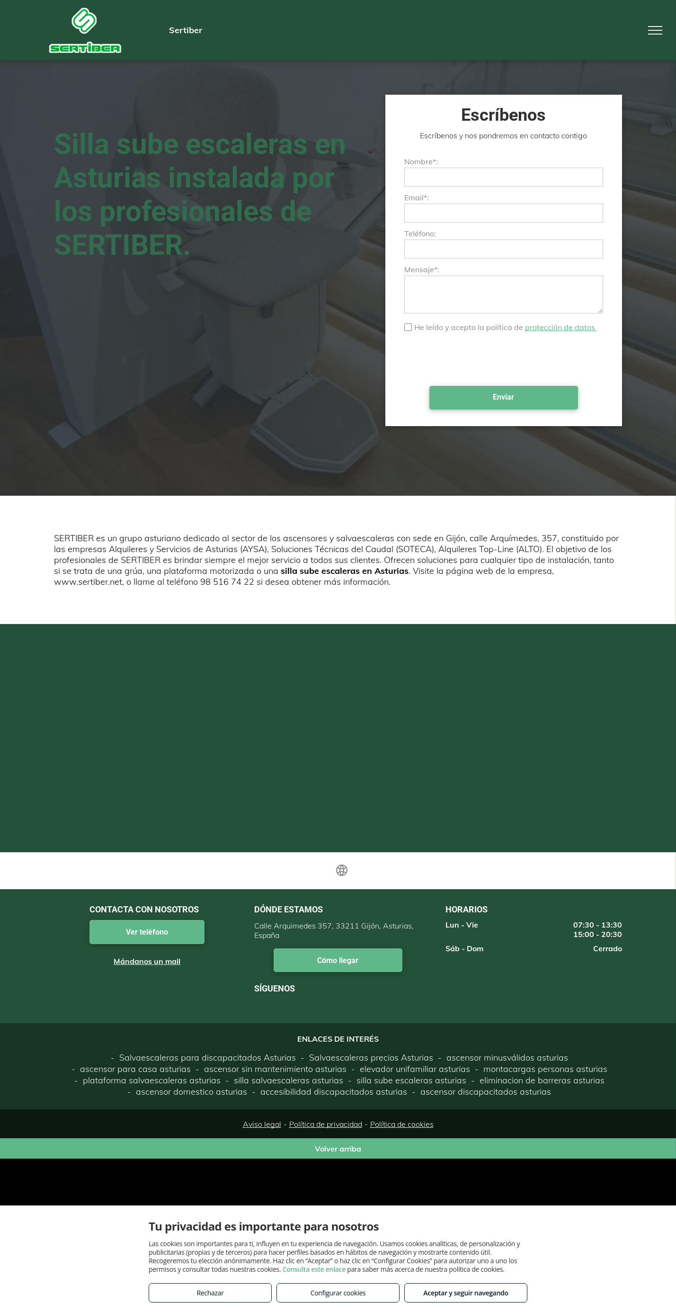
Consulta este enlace (314, 1269)
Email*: (416, 197)
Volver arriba (338, 1148)
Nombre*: (421, 161)
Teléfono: (420, 233)
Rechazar (209, 1292)
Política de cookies (402, 1124)
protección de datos (561, 327)
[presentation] (476, 357)
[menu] (655, 30)
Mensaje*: (421, 269)
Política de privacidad (325, 1124)
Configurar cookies (338, 1292)
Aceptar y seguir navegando (465, 1292)
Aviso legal (262, 1124)
